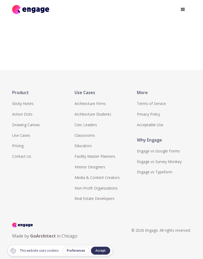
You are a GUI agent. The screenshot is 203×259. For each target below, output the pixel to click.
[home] (30, 9)
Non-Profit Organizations (96, 188)
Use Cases (21, 135)
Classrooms (85, 135)
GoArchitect (43, 236)
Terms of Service (151, 103)
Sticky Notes (23, 103)
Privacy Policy (148, 114)
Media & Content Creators (97, 177)
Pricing (18, 145)
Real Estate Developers (94, 198)
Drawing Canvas (26, 124)
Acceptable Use (150, 124)
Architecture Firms (90, 103)
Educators (83, 145)
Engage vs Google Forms (158, 150)
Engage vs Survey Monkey (159, 161)
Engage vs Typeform (154, 171)
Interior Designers (90, 166)
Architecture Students (93, 114)
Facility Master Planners (95, 156)
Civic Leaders (86, 124)
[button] (183, 9)
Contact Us (21, 156)
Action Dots (22, 114)
